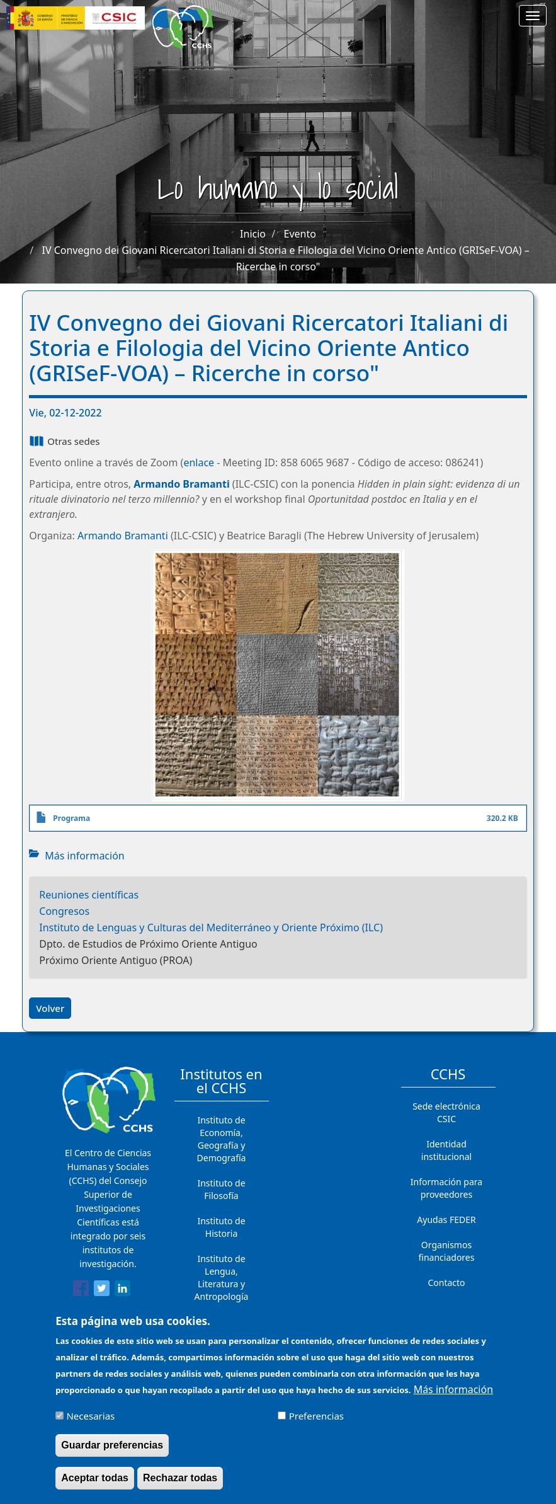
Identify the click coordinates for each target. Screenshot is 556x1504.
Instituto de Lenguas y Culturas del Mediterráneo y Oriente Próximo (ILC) (211, 927)
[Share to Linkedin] (122, 1290)
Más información (84, 856)
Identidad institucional (446, 1150)
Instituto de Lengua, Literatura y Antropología (222, 1277)
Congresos (64, 911)
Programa (71, 818)
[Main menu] (533, 15)
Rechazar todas (180, 1484)
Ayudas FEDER (446, 1220)
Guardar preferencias (112, 1452)
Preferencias (316, 1422)
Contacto (446, 1283)
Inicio (253, 234)
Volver (50, 1008)
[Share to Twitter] (102, 1290)
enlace (198, 462)
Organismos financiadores (447, 1251)
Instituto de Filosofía (221, 1189)
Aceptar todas (94, 1484)
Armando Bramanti (181, 484)
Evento (300, 234)
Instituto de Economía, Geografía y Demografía (221, 1139)
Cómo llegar (446, 1308)
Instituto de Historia (221, 1227)
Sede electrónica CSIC (446, 1112)
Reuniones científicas (89, 895)
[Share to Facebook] (81, 1290)
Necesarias (90, 1422)
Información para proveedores (446, 1188)
